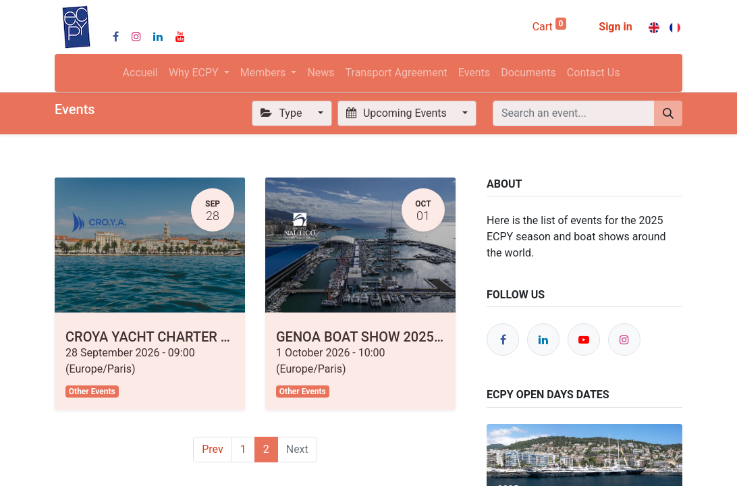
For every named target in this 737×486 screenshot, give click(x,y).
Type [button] (282, 113)
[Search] (668, 113)
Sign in (615, 26)
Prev (212, 449)
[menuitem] (140, 72)
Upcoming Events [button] (397, 113)
